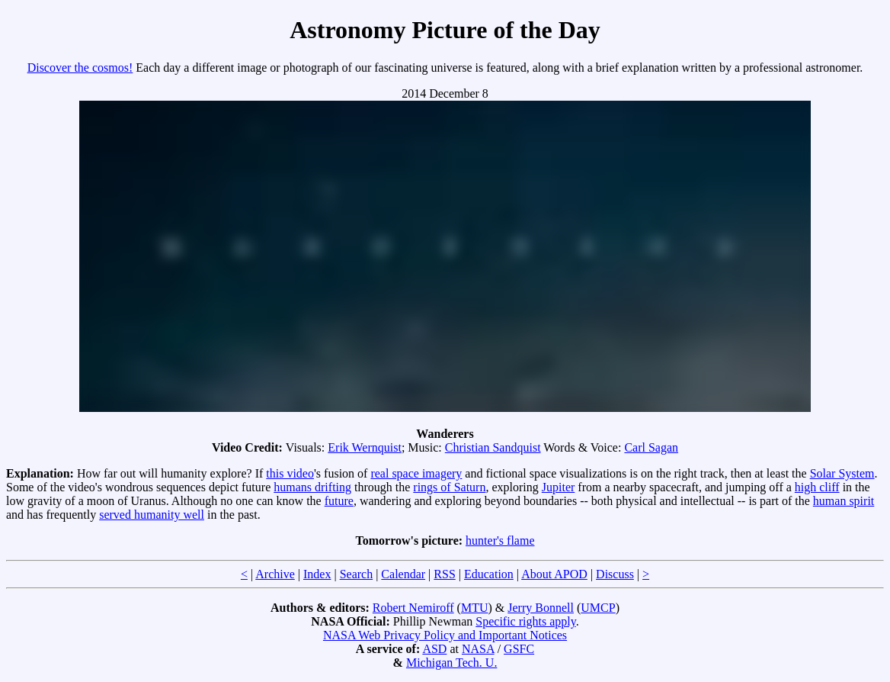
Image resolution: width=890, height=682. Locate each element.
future (339, 500)
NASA (478, 648)
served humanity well (151, 514)
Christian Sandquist (493, 447)
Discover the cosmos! (80, 67)
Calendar (403, 574)
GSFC (519, 648)
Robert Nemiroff (413, 607)
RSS (444, 574)
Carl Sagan (651, 447)
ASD (434, 648)
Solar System (842, 473)
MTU (474, 607)
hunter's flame (500, 540)
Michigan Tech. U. (451, 662)
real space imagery (416, 473)
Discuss (615, 574)
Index (317, 574)
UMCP (598, 607)
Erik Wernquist (365, 447)
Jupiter (558, 487)
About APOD (554, 574)
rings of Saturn (449, 487)
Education (489, 574)
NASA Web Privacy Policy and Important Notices (445, 635)
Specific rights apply (525, 621)
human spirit (843, 500)
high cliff (817, 487)
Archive (275, 574)
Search (356, 574)
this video (290, 473)
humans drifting (312, 487)
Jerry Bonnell (540, 607)
